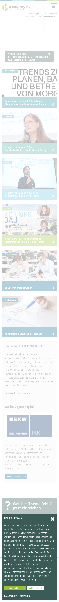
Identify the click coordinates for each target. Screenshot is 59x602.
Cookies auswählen (35, 588)
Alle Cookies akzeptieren (15, 588)
